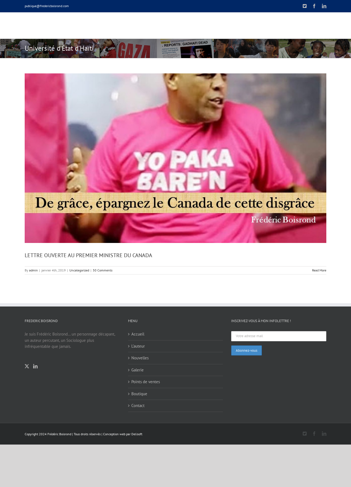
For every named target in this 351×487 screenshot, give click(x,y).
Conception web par (117, 434)
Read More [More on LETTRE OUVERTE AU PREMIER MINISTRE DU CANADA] (319, 270)
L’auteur (138, 345)
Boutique (139, 393)
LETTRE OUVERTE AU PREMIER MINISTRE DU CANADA (88, 255)
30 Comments (102, 270)
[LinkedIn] (35, 366)
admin (33, 270)
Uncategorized (79, 270)
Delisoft (136, 434)
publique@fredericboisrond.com (47, 6)
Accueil (137, 333)
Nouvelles (140, 357)
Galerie (137, 369)
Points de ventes (145, 381)
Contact (138, 405)
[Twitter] (27, 366)
